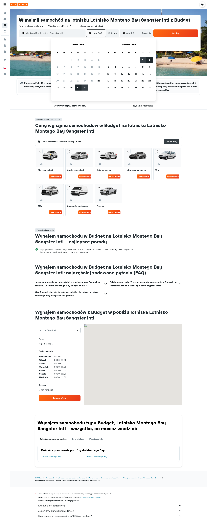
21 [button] (64, 80)
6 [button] (57, 66)
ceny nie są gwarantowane (90, 497)
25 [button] (92, 80)
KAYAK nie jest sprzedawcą (110, 505)
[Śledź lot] (5, 45)
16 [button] (78, 73)
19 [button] (99, 73)
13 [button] (57, 73)
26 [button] (98, 80)
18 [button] (92, 73)
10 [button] (85, 66)
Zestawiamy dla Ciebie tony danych (110, 511)
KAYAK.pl (38, 478)
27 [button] (57, 87)
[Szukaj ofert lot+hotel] (5, 31)
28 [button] (64, 87)
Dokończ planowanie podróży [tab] (54, 439)
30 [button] (78, 87)
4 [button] (92, 59)
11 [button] (92, 66)
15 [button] (71, 73)
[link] (59, 398)
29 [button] (71, 87)
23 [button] (78, 80)
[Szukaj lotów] (5, 13)
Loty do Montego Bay (51, 456)
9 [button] (78, 66)
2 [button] (78, 59)
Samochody (50, 478)
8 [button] (71, 66)
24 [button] (85, 80)
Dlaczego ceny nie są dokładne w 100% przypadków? (110, 516)
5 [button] (98, 59)
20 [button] (57, 80)
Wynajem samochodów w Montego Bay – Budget (142, 478)
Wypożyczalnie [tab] (96, 439)
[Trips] (5, 60)
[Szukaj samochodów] (5, 25)
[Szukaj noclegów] (5, 19)
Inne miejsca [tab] (78, 439)
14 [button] (64, 73)
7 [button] (64, 66)
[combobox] (31, 26)
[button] (5, 4)
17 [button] (85, 73)
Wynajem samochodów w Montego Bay (104, 478)
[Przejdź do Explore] (5, 39)
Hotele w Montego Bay (97, 456)
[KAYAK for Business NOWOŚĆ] (5, 51)
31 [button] (85, 87)
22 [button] (71, 80)
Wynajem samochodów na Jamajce (71, 478)
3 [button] (85, 59)
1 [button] (71, 59)
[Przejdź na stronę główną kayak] (19, 4)
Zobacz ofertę (55, 176)
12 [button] (99, 66)
